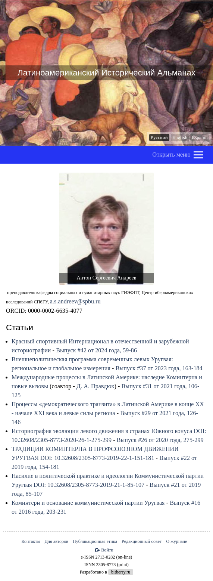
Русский (159, 137)
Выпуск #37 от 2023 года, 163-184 (159, 368)
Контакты (30, 541)
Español (200, 137)
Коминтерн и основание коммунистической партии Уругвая (88, 503)
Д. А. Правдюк (95, 386)
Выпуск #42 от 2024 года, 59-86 (96, 350)
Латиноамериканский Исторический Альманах (106, 72)
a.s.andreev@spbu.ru (75, 301)
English (179, 137)
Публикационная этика (95, 541)
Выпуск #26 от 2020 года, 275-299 (160, 440)
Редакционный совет (142, 541)
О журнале (176, 541)
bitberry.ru (120, 572)
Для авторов (56, 541)
